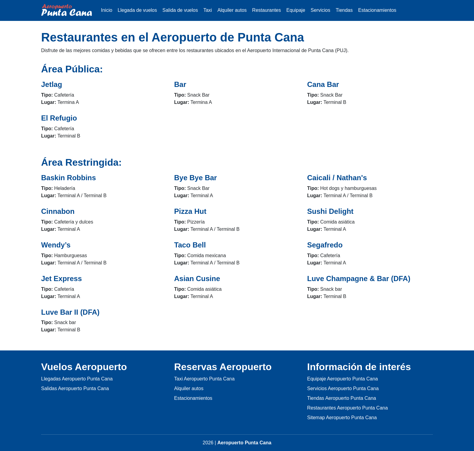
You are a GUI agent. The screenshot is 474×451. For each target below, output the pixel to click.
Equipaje (295, 10)
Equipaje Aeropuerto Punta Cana (342, 378)
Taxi (207, 10)
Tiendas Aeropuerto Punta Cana (341, 398)
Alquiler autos (232, 10)
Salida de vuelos (180, 10)
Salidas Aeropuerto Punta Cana (75, 388)
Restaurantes (266, 10)
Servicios (320, 10)
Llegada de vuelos (137, 10)
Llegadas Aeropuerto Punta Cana (77, 378)
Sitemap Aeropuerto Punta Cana (342, 417)
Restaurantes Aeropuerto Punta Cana (347, 407)
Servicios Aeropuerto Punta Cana (343, 388)
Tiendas (344, 10)
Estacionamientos (377, 10)
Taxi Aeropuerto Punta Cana (204, 378)
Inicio (106, 10)
